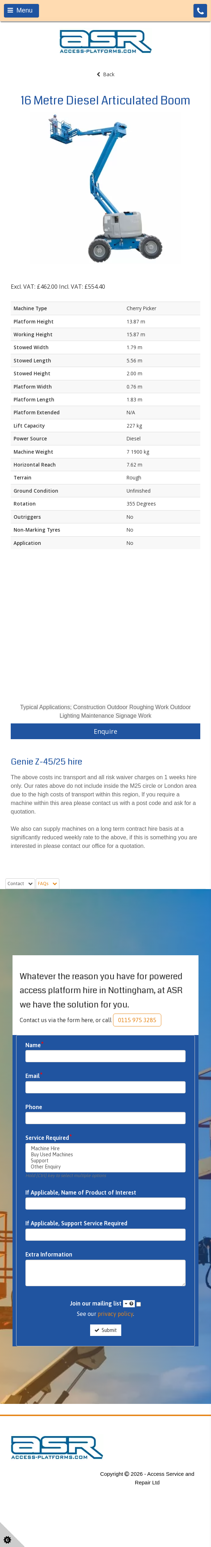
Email (34, 1075)
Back (105, 74)
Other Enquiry (105, 1167)
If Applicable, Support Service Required (76, 1223)
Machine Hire (105, 1149)
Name (34, 1045)
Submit (105, 1330)
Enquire (105, 731)
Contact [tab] (20, 883)
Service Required (48, 1137)
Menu (20, 10)
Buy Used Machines (105, 1155)
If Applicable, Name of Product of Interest (80, 1193)
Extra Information (48, 1254)
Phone (33, 1107)
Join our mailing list (102, 1304)
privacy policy (115, 1314)
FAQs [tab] (47, 883)
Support (105, 1161)
